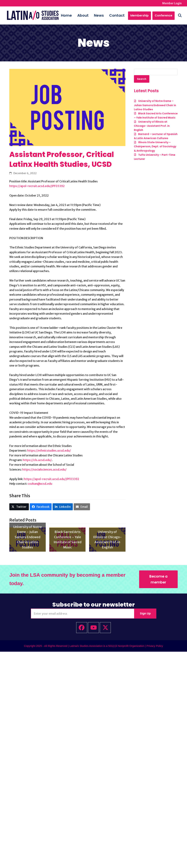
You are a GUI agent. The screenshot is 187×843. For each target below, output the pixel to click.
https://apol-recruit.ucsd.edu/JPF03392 (37, 186)
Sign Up (145, 613)
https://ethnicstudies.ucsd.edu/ (49, 450)
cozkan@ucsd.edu (40, 483)
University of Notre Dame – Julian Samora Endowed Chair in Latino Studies (155, 105)
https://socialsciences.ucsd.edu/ (44, 469)
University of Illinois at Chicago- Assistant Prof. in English (152, 126)
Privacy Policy (154, 646)
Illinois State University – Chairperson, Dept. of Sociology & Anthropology (155, 146)
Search (141, 79)
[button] (179, 15)
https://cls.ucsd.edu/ (37, 460)
